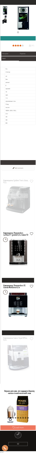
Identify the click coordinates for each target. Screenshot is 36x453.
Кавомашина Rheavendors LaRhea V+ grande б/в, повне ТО (15, 234)
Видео (4, 58)
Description (5, 54)
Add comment (18, 168)
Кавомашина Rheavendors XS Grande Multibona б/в (14, 287)
